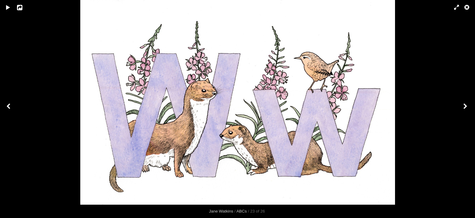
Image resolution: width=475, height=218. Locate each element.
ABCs (241, 211)
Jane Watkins (221, 211)
